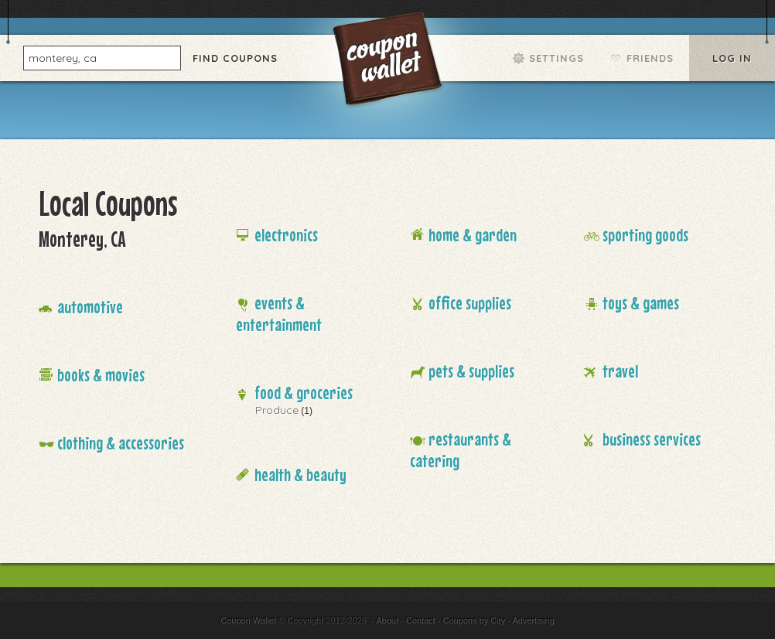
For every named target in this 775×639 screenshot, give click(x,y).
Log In (732, 58)
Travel (620, 371)
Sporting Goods (645, 234)
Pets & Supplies (471, 371)
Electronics (286, 234)
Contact (420, 620)
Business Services (652, 439)
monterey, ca (63, 57)
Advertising (533, 620)
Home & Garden (472, 234)
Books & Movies (101, 374)
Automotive (90, 306)
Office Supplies (469, 302)
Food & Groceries (303, 392)
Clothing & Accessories (120, 442)
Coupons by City (473, 620)
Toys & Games (641, 302)
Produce (277, 410)
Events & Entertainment (279, 313)
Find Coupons (235, 58)
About (387, 620)
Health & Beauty (300, 474)
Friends (650, 58)
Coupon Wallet (389, 62)
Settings (556, 58)
